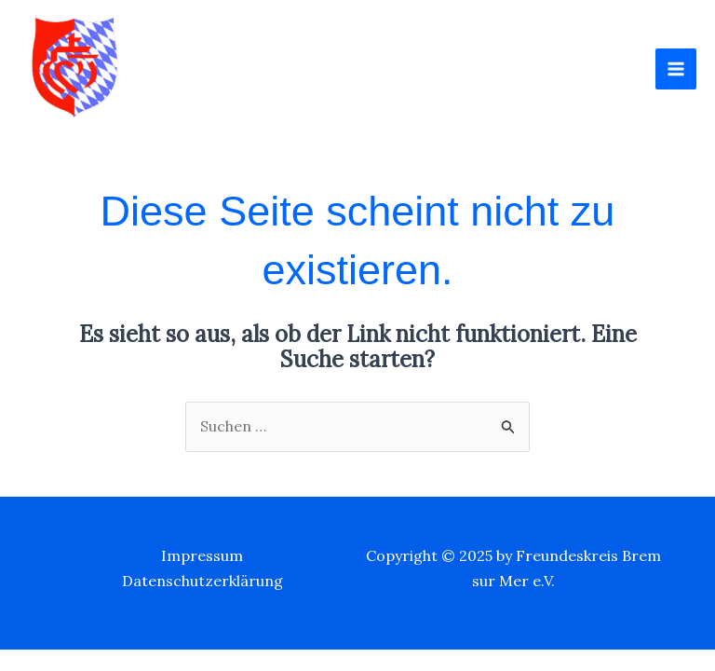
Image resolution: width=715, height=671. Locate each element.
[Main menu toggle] (675, 68)
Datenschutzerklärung (202, 580)
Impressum (202, 555)
